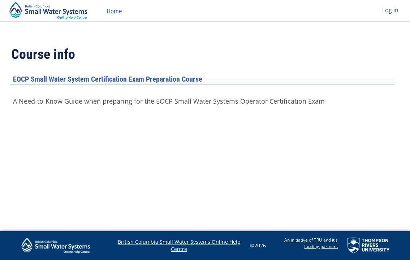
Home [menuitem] (114, 11)
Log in (390, 10)
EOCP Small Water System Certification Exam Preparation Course (107, 79)
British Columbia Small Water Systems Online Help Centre (179, 245)
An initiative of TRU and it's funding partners (311, 243)
